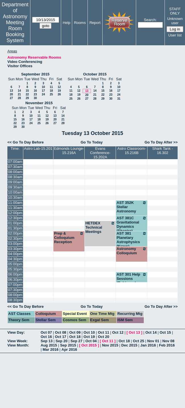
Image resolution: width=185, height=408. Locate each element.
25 (51, 94)
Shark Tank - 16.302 (162, 150)
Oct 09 (75, 332)
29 (27, 98)
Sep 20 (62, 341)
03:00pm (15, 243)
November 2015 (39, 103)
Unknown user (174, 21)
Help (66, 22)
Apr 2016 (69, 349)
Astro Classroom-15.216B (131, 150)
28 (19, 98)
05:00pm (15, 264)
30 (35, 98)
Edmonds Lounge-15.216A (69, 150)
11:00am (15, 202)
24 (43, 94)
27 (11, 98)
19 (59, 90)
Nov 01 (153, 341)
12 (59, 87)
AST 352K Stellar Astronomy (132, 206)
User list (175, 35)
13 (11, 90)
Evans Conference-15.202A (100, 152)
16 (35, 90)
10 (43, 87)
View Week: (17, 341)
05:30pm (15, 269)
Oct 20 (103, 337)
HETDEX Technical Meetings (100, 227)
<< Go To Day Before (25, 142)
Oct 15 (165, 332)
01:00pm (15, 223)
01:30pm (15, 228)
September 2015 (35, 74)
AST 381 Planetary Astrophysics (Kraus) (132, 239)
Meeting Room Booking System (15, 31)
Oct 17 (60, 337)
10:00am (15, 192)
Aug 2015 (49, 345)
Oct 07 (46, 332)
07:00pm (15, 284)
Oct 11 (103, 332)
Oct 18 (75, 337)
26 (59, 94)
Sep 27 (76, 341)
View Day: (16, 332)
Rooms (80, 22)
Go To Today (92, 142)
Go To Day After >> (161, 142)
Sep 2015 (68, 345)
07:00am (15, 161)
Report (95, 22)
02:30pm (15, 238)
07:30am (15, 167)
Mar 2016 (51, 349)
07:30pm (15, 290)
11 (51, 87)
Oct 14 (151, 332)
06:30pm (15, 279)
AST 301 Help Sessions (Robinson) (132, 278)
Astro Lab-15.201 (38, 148)
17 (43, 90)
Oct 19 (89, 337)
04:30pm (15, 259)
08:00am (15, 172)
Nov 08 (168, 341)
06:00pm (15, 274)
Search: (150, 20)
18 (51, 90)
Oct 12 (118, 332)
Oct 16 (46, 337)
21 (19, 94)
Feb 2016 (167, 345)
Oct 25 (138, 341)
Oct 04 (91, 341)
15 (27, 90)
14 (19, 90)
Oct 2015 (89, 345)
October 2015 (95, 74)
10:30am (15, 197)
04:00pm (15, 254)
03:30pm (15, 249)
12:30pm (15, 218)
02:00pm (15, 233)
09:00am (15, 182)
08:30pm (15, 300)
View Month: (18, 345)
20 (11, 94)
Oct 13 (134, 332)
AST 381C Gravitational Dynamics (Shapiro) (132, 224)
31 (118, 98)
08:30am (15, 177)
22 (27, 94)
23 (35, 94)
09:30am (15, 187)
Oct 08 (60, 332)
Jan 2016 (148, 345)
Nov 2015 (110, 345)
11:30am (15, 208)
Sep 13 (47, 341)
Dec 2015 (129, 345)
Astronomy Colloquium (132, 251)
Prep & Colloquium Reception (69, 237)
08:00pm (15, 295)
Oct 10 (89, 332)
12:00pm (15, 213)
